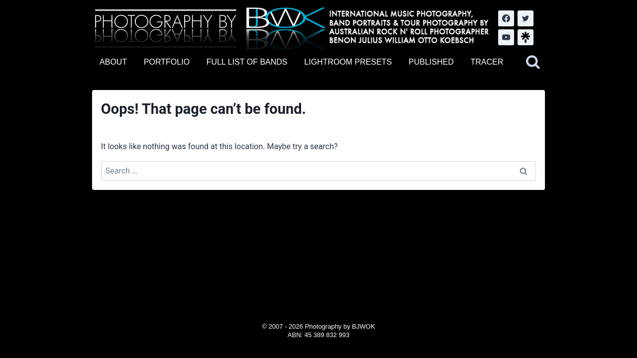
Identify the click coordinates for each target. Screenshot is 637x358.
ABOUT (113, 62)
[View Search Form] (533, 62)
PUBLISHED (431, 62)
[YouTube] (506, 37)
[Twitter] (525, 18)
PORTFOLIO (167, 62)
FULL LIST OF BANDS (247, 62)
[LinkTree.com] (525, 37)
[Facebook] (506, 18)
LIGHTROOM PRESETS (348, 62)
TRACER (486, 62)
